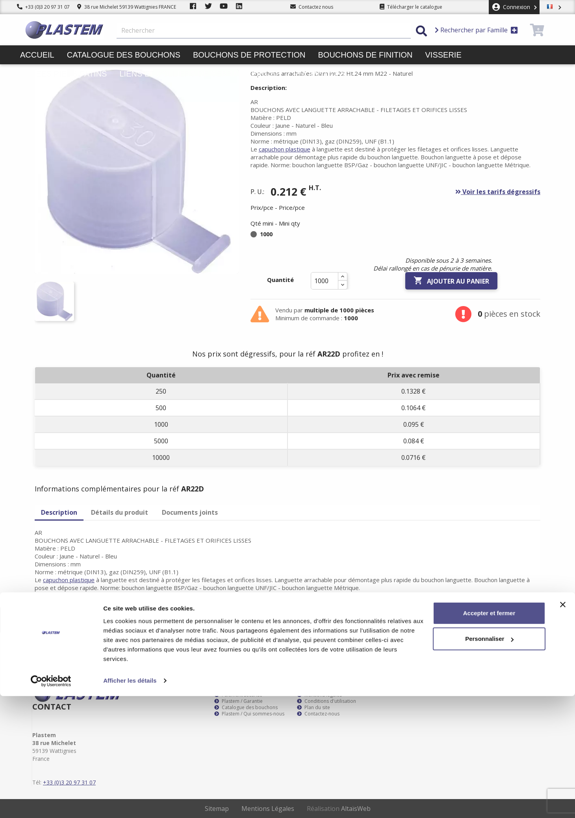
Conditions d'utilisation (326, 701)
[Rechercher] (264, 31)
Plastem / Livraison (321, 688)
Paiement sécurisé (238, 695)
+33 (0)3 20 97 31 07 (43, 7)
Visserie (443, 54)
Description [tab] (59, 512)
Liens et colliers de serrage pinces (200, 73)
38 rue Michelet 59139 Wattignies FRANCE (126, 7)
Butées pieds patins (63, 73)
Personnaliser (489, 760)
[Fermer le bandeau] (563, 726)
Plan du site (313, 707)
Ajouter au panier (451, 281)
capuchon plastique (284, 149)
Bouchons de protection (249, 54)
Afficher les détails (129, 802)
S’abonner (527, 620)
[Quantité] (324, 280)
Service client (232, 688)
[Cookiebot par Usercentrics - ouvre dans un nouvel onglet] (51, 803)
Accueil (37, 54)
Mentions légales (319, 695)
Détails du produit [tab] (119, 512)
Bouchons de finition (365, 54)
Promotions (320, 73)
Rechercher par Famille (476, 30)
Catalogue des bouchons (123, 54)
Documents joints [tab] (190, 512)
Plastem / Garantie (238, 701)
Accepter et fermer (489, 735)
